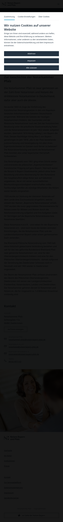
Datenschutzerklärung (26, 42)
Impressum (48, 42)
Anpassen (31, 60)
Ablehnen (31, 53)
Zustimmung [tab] (9, 16)
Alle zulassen (31, 68)
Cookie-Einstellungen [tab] (26, 16)
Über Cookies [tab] (44, 16)
